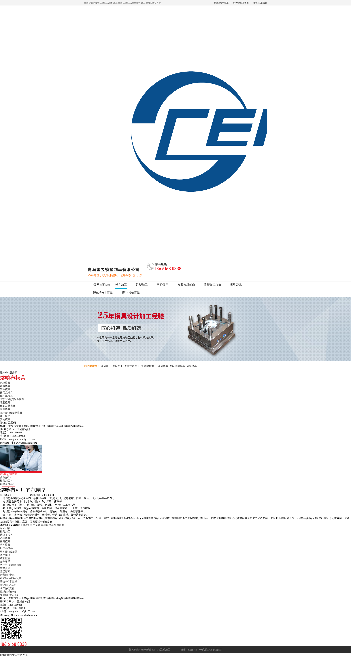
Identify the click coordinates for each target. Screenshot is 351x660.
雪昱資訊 (236, 284)
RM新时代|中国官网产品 (14, 655)
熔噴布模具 (6, 535)
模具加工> (7, 480)
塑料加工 (118, 366)
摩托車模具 (6, 396)
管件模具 (5, 389)
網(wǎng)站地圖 (241, 2)
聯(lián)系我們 (260, 2)
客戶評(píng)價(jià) (10, 565)
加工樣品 (5, 416)
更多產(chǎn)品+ (9, 551)
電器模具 (5, 402)
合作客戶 (5, 561)
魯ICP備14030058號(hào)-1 (143, 649)
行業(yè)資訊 (7, 574)
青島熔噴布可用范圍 (52, 525)
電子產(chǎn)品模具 (11, 412)
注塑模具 (163, 366)
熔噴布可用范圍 (31, 525)
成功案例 (5, 558)
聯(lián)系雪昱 (131, 292)
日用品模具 (6, 392)
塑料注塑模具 (177, 366)
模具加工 (121, 284)
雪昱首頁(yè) (101, 284)
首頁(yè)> (6, 477)
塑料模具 (191, 366)
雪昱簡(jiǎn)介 (8, 585)
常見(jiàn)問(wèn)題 (11, 578)
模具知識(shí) (186, 284)
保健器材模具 (7, 405)
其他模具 (5, 419)
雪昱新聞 (5, 571)
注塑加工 (142, 284)
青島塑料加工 (148, 366)
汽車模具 (5, 382)
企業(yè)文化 (7, 588)
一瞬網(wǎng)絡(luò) (209, 649)
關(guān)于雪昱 (221, 2)
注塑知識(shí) (212, 284)
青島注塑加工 (132, 366)
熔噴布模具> (8, 484)
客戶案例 (163, 284)
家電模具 (5, 386)
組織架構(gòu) (8, 591)
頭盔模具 (5, 409)
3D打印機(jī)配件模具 (12, 399)
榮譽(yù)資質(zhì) (9, 595)
